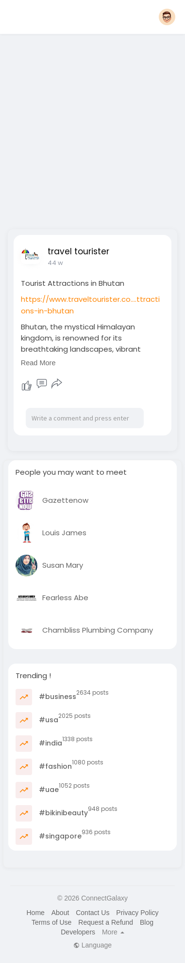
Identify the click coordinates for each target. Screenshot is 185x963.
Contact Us (92, 912)
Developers (78, 932)
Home (35, 912)
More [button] (113, 932)
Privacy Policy (137, 912)
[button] (167, 17)
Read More (38, 363)
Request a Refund (105, 922)
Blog (146, 922)
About (60, 912)
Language (92, 945)
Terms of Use (51, 922)
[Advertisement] (91, 128)
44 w (55, 262)
